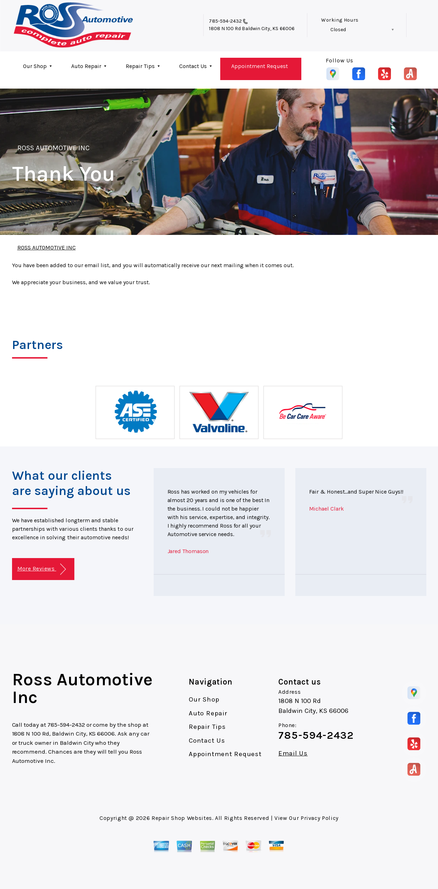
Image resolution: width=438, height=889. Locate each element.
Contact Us (193, 66)
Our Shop (35, 66)
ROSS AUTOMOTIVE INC (53, 148)
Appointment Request (259, 66)
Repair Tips (140, 66)
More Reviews (41, 569)
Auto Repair (86, 66)
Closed (338, 30)
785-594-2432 (225, 21)
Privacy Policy (320, 818)
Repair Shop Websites (182, 818)
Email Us (293, 753)
